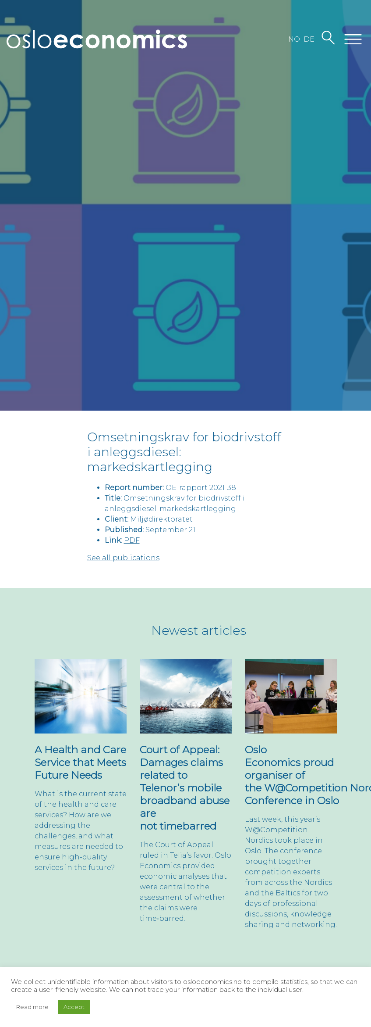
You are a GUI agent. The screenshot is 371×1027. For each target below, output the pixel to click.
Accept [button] (74, 1006)
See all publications (123, 558)
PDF (132, 540)
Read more (32, 1006)
